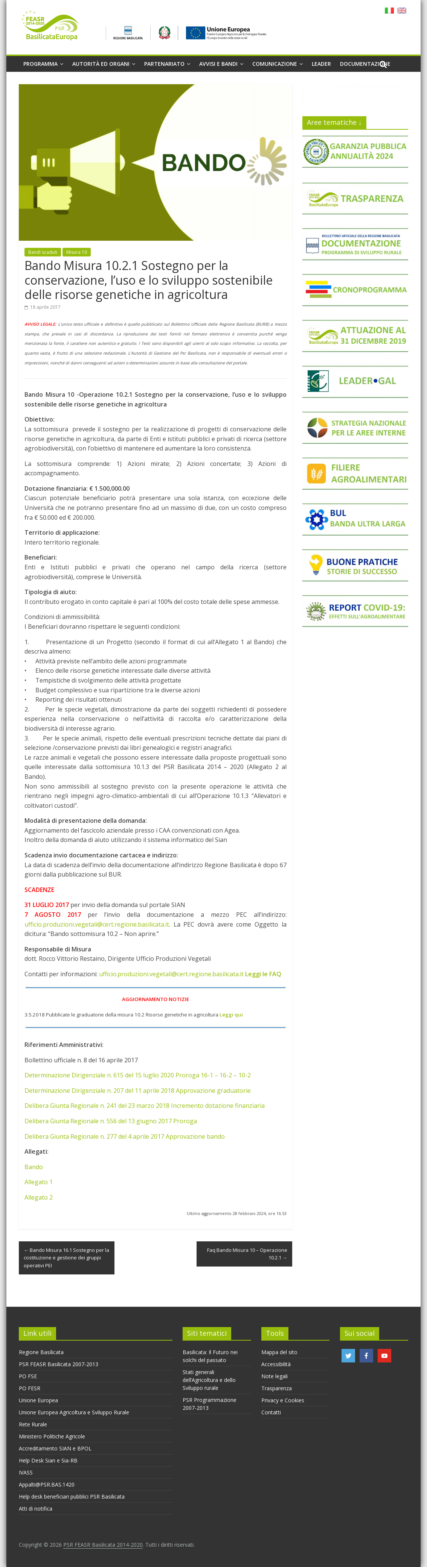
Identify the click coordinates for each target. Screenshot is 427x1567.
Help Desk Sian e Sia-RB (48, 1460)
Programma (40, 63)
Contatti (271, 1412)
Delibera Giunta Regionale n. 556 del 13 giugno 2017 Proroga (110, 1121)
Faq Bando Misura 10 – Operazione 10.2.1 (247, 1254)
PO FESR (29, 1388)
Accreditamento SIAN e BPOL (55, 1448)
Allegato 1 (38, 1182)
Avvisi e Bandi (218, 63)
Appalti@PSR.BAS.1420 (47, 1484)
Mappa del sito (279, 1352)
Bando (33, 1167)
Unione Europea (38, 1400)
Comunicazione (274, 63)
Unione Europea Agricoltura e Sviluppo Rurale (74, 1412)
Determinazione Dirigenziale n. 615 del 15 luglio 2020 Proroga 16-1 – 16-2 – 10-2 (137, 1075)
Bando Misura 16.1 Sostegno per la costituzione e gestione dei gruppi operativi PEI (66, 1258)
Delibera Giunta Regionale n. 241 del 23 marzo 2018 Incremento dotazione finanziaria (144, 1105)
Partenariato (164, 63)
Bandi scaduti (42, 252)
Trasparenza (276, 1388)
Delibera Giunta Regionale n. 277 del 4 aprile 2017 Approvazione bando (124, 1136)
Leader (321, 63)
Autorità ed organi (101, 63)
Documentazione (365, 63)
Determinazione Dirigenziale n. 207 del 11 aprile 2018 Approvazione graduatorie (137, 1090)
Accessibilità (276, 1364)
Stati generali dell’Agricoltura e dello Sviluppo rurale (209, 1379)
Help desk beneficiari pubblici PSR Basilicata (72, 1496)
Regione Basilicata (41, 1352)
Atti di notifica (35, 1508)
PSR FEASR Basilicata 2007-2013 (58, 1364)
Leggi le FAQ (263, 974)
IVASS (26, 1472)
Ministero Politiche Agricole (52, 1436)
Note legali (274, 1376)
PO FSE (28, 1376)
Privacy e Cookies (282, 1400)
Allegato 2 (38, 1197)
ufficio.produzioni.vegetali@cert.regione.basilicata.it (96, 924)
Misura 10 (76, 252)
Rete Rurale (33, 1424)
